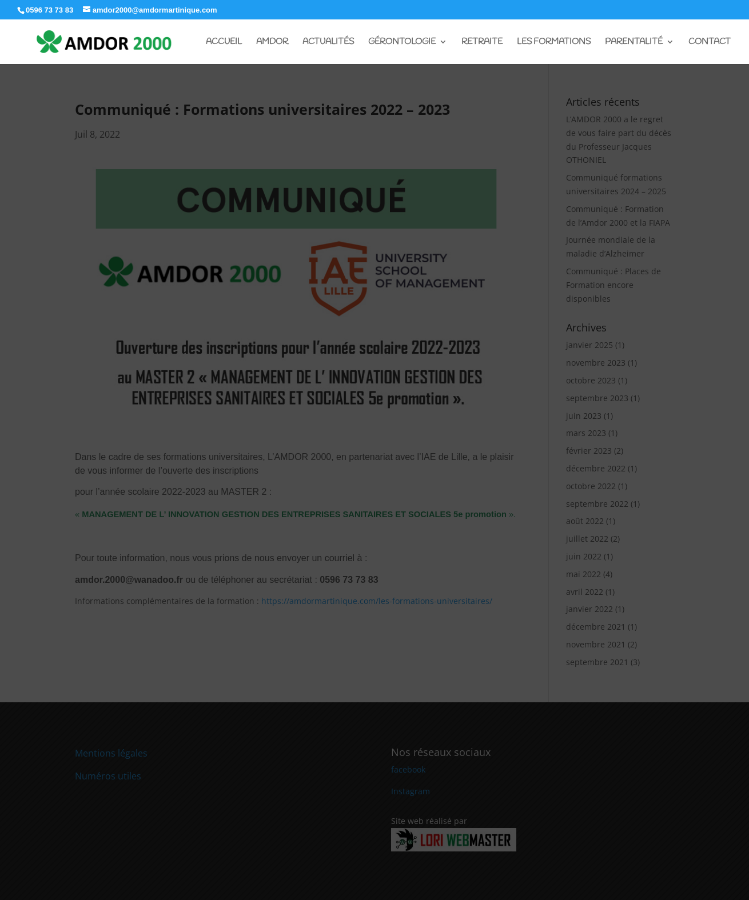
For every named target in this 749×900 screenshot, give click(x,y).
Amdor (272, 42)
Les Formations (554, 42)
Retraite (482, 42)
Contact (709, 42)
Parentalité (634, 42)
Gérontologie (402, 42)
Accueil (224, 42)
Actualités (328, 42)
